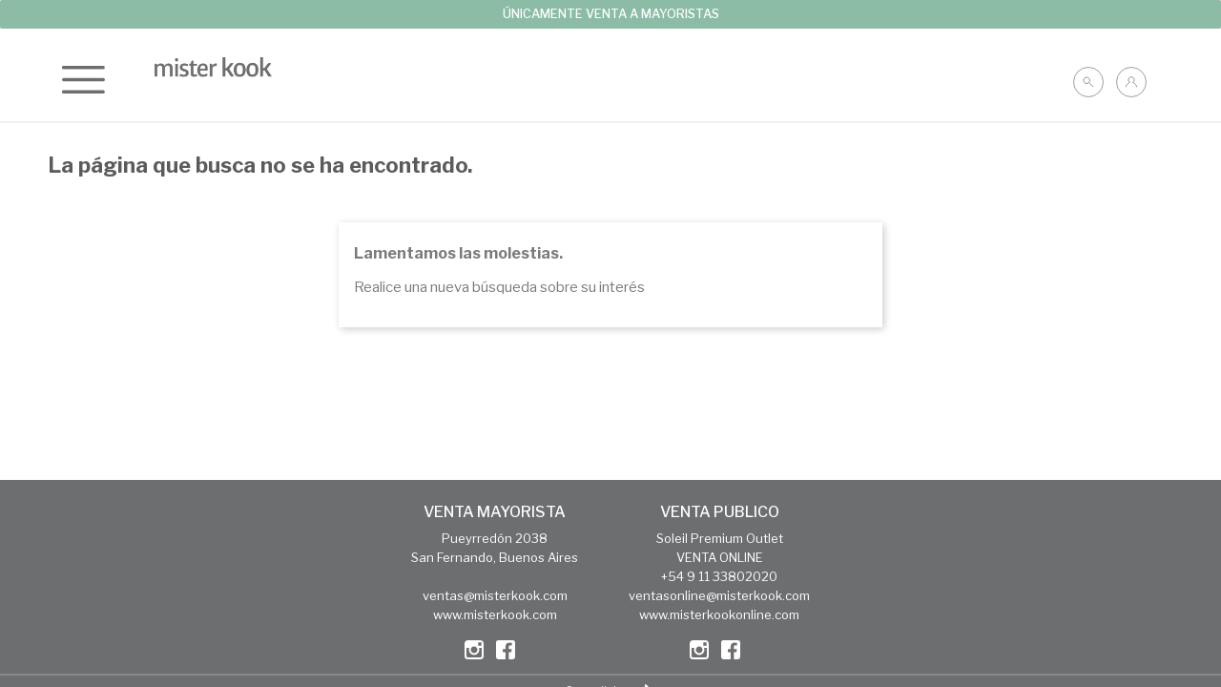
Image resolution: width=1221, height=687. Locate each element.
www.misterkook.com (495, 614)
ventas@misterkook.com (495, 595)
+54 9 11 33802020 (719, 576)
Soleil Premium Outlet (719, 538)
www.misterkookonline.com (719, 614)
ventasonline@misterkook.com (719, 595)
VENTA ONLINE (719, 557)
